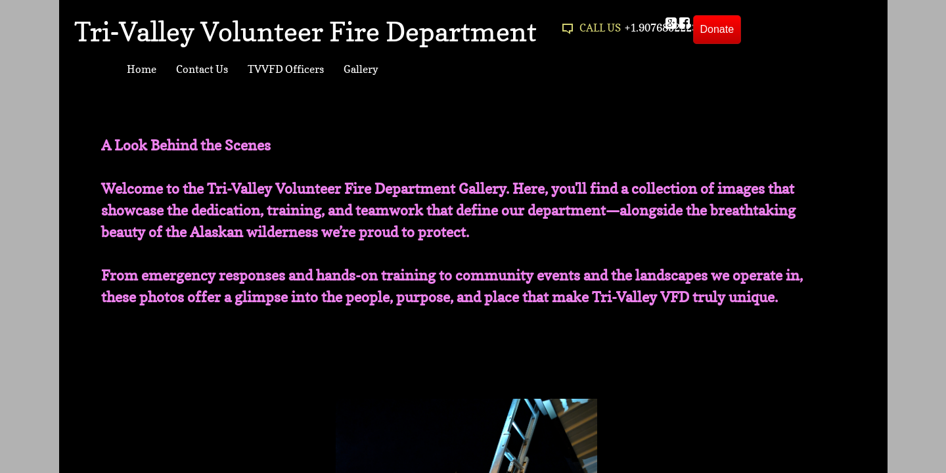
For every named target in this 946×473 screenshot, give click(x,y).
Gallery (361, 69)
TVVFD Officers (286, 69)
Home (141, 69)
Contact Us (202, 69)
